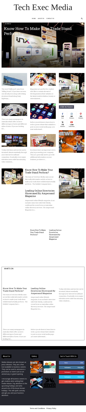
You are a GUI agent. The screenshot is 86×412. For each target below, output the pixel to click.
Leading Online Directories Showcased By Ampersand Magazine (40, 193)
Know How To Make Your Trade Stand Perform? (38, 31)
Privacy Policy (51, 408)
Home (34, 18)
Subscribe (79, 381)
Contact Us (50, 18)
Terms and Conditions (37, 408)
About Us (41, 18)
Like (81, 363)
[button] (81, 19)
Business (8, 24)
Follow (80, 367)
